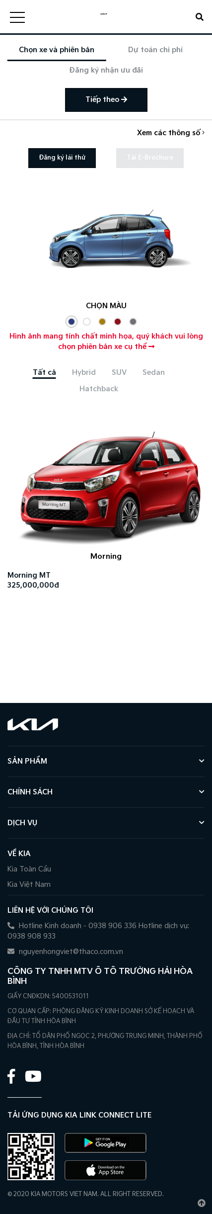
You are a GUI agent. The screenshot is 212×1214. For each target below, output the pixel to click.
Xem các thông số (171, 133)
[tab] (44, 372)
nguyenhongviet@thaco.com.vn (65, 952)
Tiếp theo (106, 99)
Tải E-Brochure (150, 158)
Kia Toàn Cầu (29, 869)
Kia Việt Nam (29, 884)
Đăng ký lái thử (62, 158)
